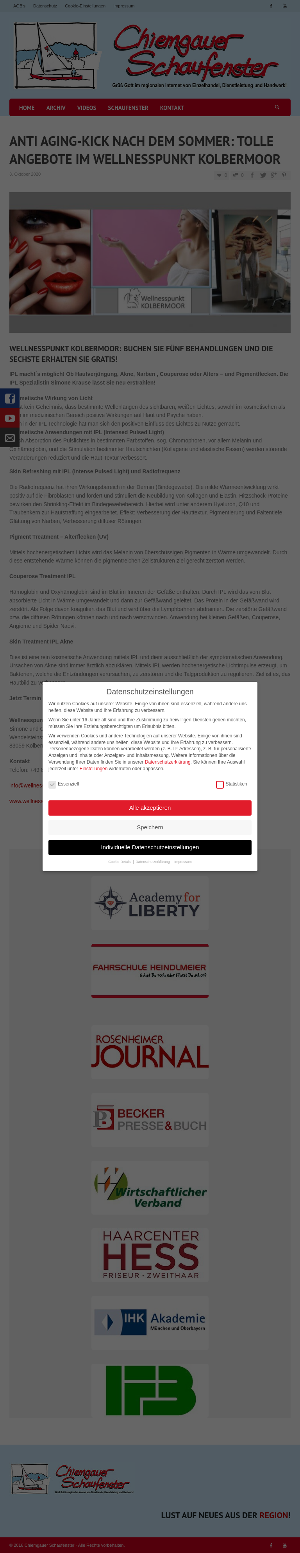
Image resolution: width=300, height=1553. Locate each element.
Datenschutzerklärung (168, 759)
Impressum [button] (183, 859)
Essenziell (63, 781)
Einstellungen (93, 766)
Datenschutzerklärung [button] (153, 859)
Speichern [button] (150, 824)
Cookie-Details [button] (120, 859)
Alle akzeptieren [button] (150, 805)
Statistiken (231, 781)
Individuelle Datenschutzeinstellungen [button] (150, 844)
